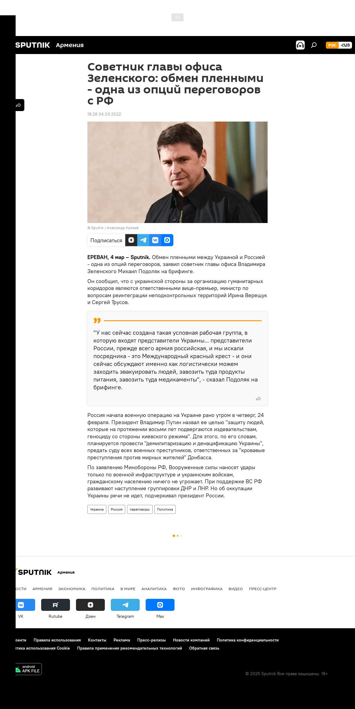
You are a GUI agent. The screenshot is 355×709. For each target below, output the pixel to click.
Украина (97, 509)
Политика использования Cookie (38, 648)
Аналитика (154, 588)
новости (16, 588)
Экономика (71, 588)
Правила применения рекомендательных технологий (129, 648)
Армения (42, 588)
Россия (117, 509)
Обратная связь (204, 648)
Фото (179, 588)
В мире (127, 588)
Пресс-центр (262, 588)
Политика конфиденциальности (248, 640)
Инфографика (207, 588)
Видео (236, 588)
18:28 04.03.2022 (104, 114)
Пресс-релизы (151, 640)
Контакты (97, 640)
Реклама (122, 640)
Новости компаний (191, 640)
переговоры (140, 509)
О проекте (16, 640)
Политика (165, 509)
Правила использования (57, 640)
